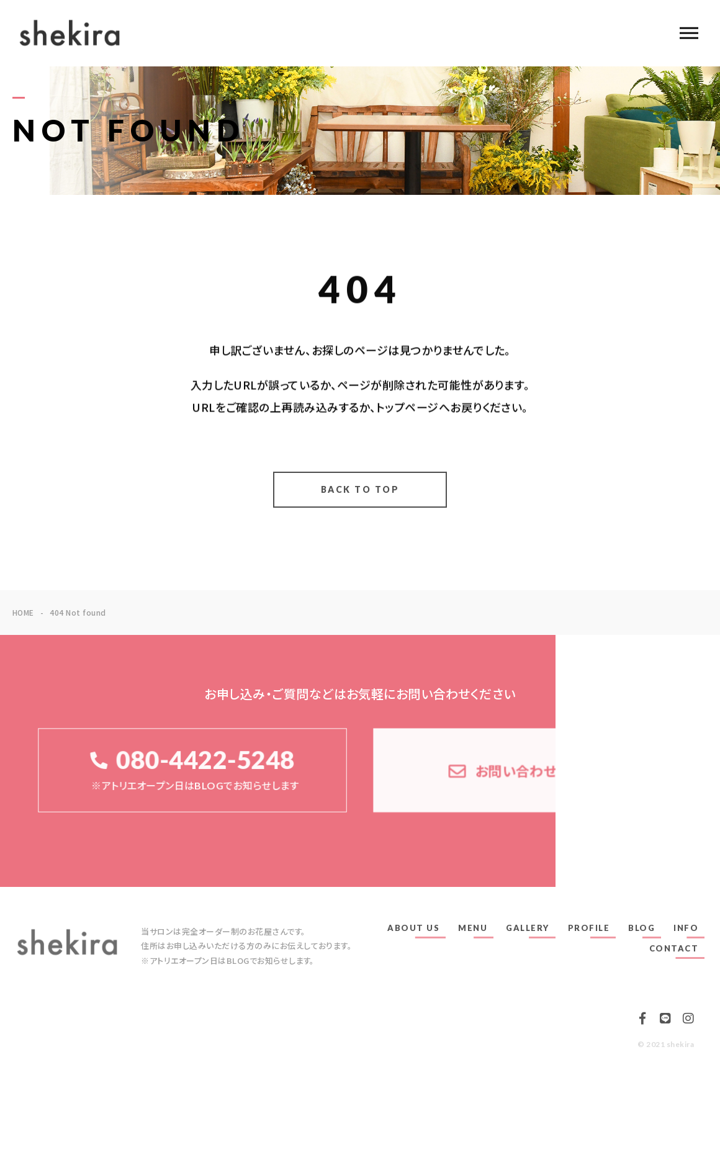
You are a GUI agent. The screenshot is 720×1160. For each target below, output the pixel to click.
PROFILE (589, 928)
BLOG (641, 928)
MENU (472, 928)
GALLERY (527, 928)
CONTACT (674, 948)
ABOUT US (413, 928)
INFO (685, 928)
